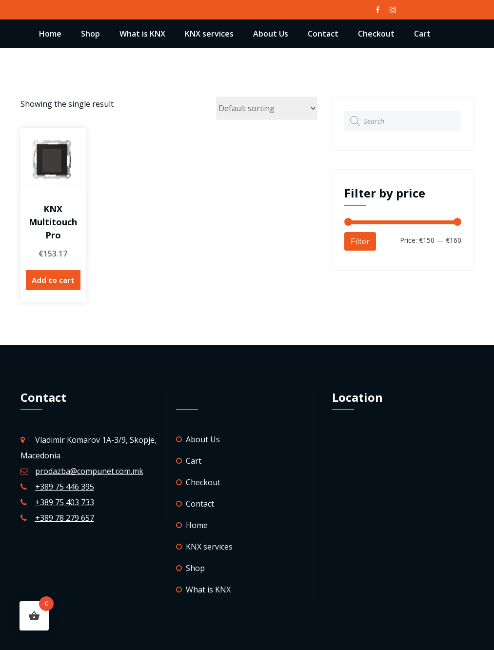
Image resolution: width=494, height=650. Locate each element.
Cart (422, 33)
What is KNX (142, 33)
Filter (360, 241)
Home (50, 33)
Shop (90, 33)
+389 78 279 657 (64, 517)
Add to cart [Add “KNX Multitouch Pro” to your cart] (53, 280)
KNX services (209, 33)
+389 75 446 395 (64, 486)
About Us (270, 33)
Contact (323, 33)
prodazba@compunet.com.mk (89, 471)
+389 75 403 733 (64, 502)
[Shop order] (266, 108)
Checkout (376, 33)
